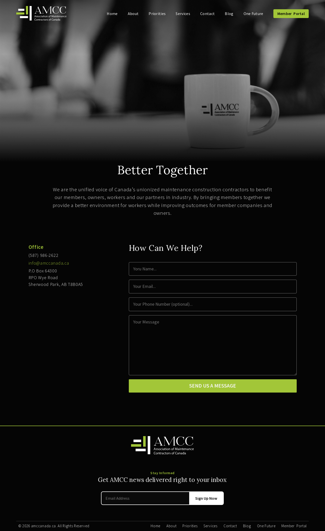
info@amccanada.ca (49, 263)
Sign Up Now (206, 498)
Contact (207, 13)
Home (112, 13)
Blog (229, 13)
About (133, 13)
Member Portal (291, 13)
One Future (253, 13)
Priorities (157, 13)
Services (183, 13)
